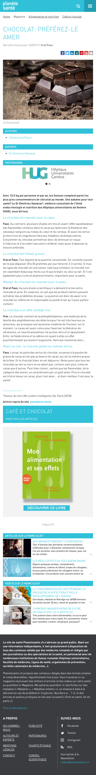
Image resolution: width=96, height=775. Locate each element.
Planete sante (10, 6)
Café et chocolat (72, 16)
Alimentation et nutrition (44, 16)
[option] (48, 173)
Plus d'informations (15, 708)
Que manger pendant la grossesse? (58, 541)
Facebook (70, 726)
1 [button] (46, 184)
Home (6, 16)
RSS (66, 747)
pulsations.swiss (40, 401)
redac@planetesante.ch (75, 762)
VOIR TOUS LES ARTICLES (22, 419)
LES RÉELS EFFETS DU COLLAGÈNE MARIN (59, 560)
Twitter (68, 733)
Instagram (70, 740)
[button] (63, 53)
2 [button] (50, 184)
